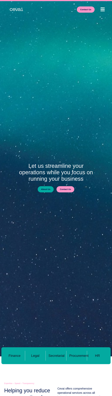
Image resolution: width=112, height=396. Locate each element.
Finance (14, 356)
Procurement (78, 356)
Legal (35, 356)
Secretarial (57, 356)
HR (97, 356)
